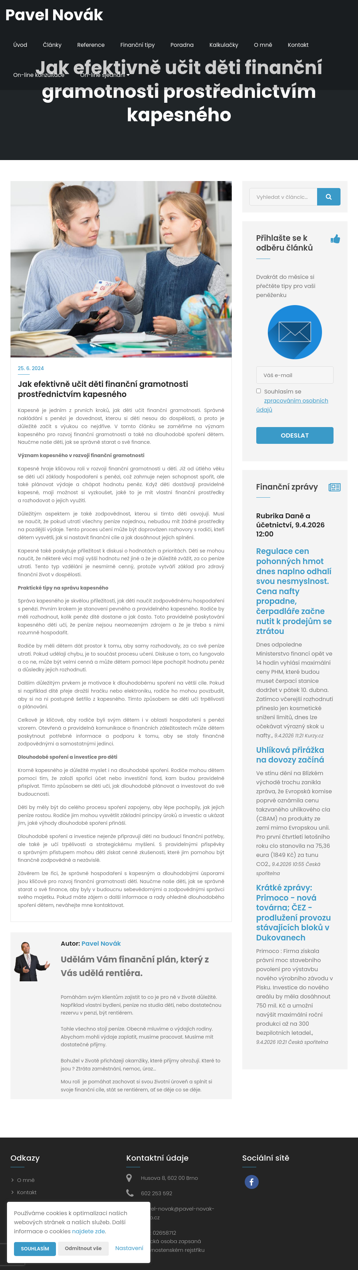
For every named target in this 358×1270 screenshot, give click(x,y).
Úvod (20, 45)
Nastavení (129, 1248)
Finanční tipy (139, 45)
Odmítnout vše (84, 1248)
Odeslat (295, 435)
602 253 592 (156, 1193)
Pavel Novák (101, 943)
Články (53, 45)
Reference (92, 45)
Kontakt (303, 45)
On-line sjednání (107, 75)
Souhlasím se (282, 392)
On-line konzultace (39, 75)
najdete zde (88, 1231)
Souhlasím (35, 1249)
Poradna (185, 45)
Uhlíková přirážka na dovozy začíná (290, 755)
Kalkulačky (227, 45)
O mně (267, 45)
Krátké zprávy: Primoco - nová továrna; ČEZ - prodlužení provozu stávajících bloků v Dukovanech (293, 912)
